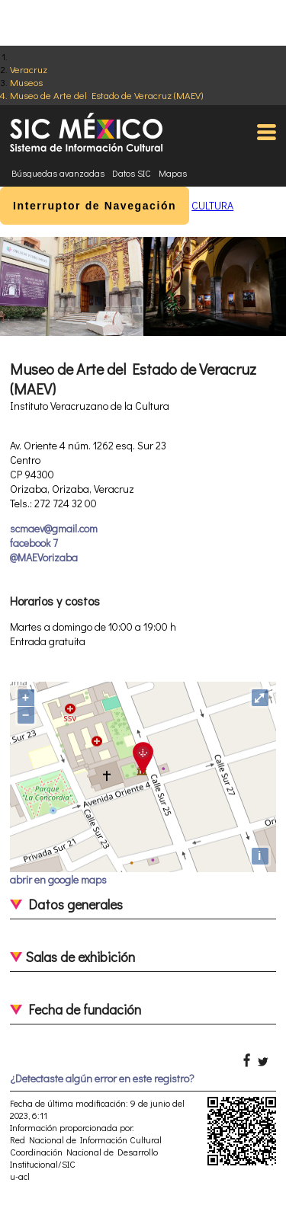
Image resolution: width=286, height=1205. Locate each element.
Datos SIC (131, 173)
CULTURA (212, 205)
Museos (26, 81)
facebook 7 (34, 542)
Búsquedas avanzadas (57, 173)
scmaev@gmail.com (54, 528)
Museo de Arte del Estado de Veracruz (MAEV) (106, 94)
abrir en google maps (58, 879)
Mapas (173, 173)
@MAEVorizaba (44, 557)
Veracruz (28, 68)
